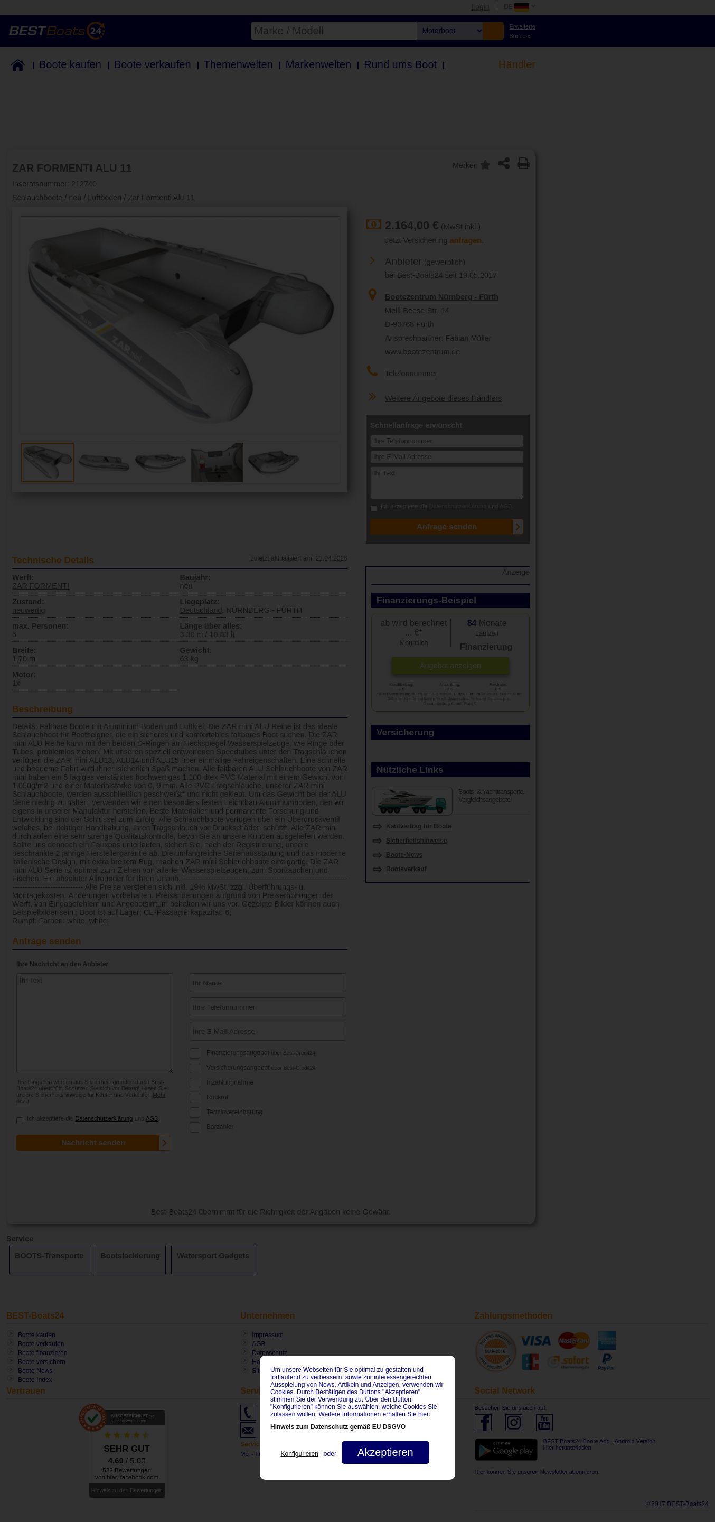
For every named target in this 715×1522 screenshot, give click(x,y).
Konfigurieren (299, 1454)
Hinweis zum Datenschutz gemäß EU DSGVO (338, 1427)
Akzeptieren (385, 1452)
